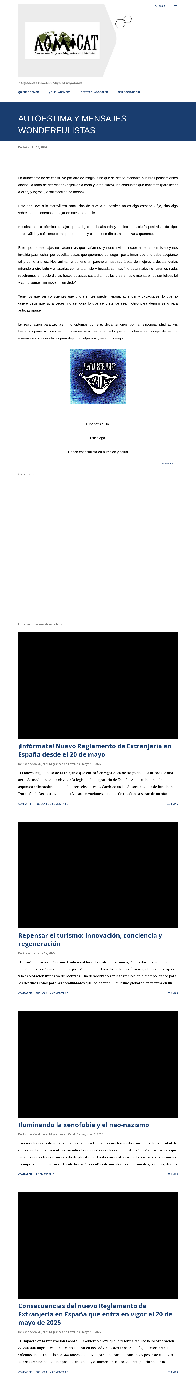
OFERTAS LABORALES (94, 92)
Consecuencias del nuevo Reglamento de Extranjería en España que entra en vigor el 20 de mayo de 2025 (95, 1314)
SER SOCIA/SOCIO (129, 92)
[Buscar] (160, 6)
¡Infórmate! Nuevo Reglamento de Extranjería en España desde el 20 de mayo (95, 750)
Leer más (172, 803)
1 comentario (45, 1174)
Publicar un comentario (52, 803)
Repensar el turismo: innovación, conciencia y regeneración (90, 939)
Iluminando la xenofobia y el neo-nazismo (83, 1125)
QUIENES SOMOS (28, 92)
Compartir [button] (166, 463)
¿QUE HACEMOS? (59, 92)
